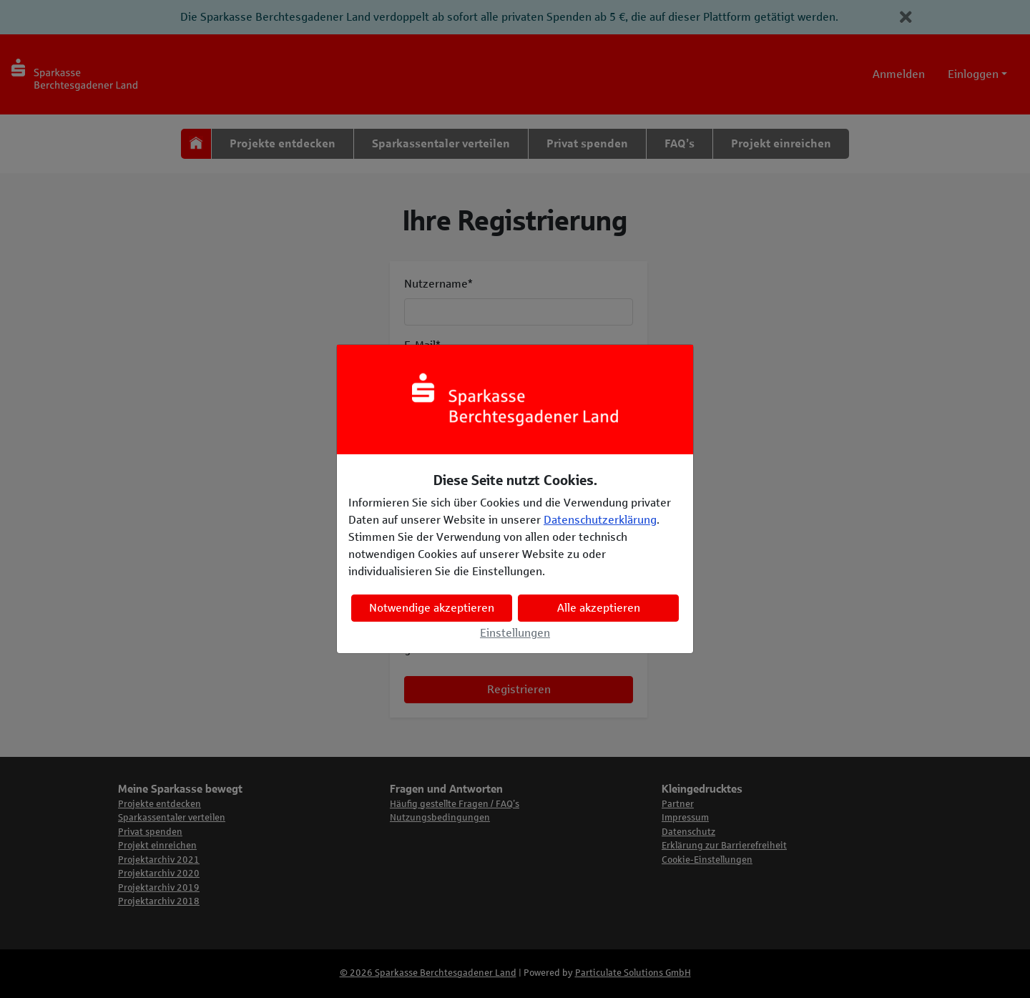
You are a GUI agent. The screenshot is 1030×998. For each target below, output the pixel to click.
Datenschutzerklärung (600, 520)
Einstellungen (515, 633)
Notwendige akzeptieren (431, 608)
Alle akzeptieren (598, 608)
